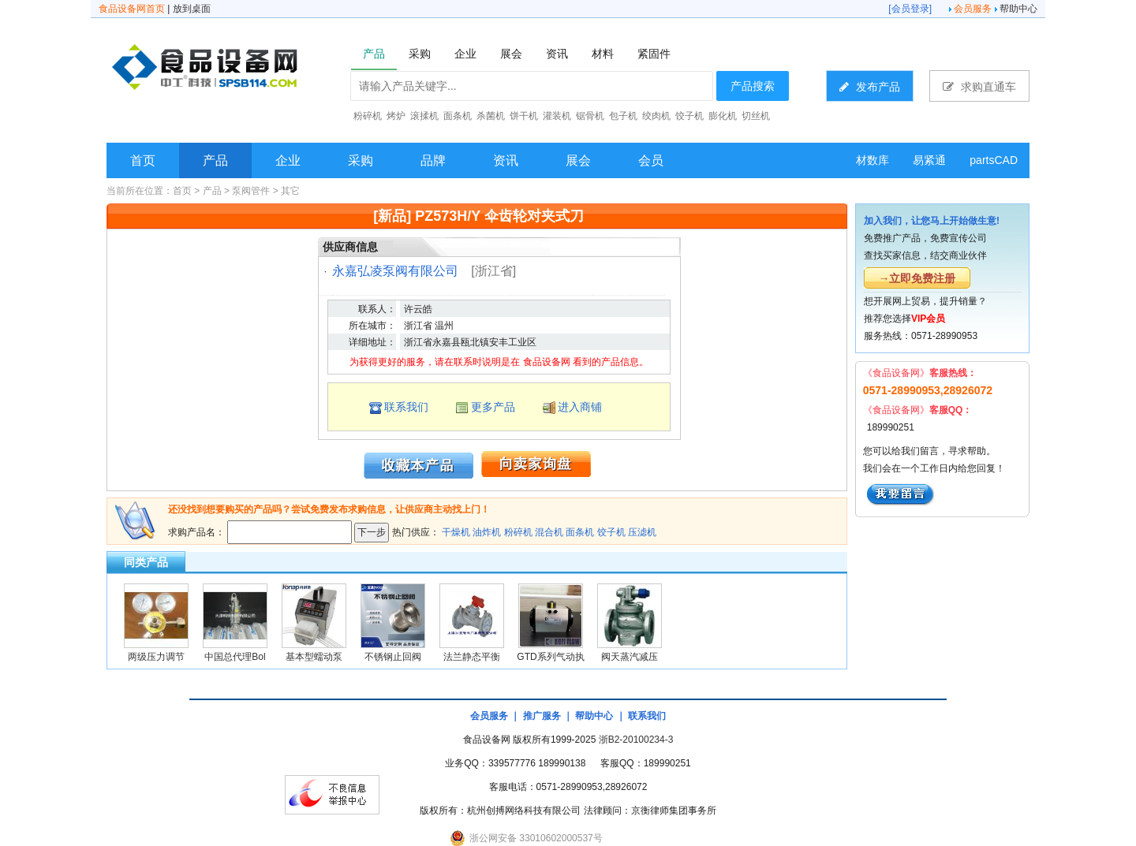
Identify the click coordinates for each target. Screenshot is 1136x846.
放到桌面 (192, 8)
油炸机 (487, 532)
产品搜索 (753, 86)
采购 (360, 160)
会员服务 (973, 8)
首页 (142, 160)
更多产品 (493, 407)
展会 (578, 160)
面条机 (580, 532)
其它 (290, 190)
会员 (650, 160)
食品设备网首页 (132, 8)
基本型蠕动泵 (314, 656)
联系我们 (406, 407)
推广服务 (542, 715)
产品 (215, 160)
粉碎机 (518, 532)
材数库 (872, 160)
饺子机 (611, 532)
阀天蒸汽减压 (629, 656)
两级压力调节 (156, 656)
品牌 (433, 160)
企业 (288, 160)
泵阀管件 (251, 190)
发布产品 (869, 86)
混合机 (549, 532)
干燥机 (456, 532)
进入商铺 (580, 407)
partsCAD (994, 160)
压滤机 (642, 532)
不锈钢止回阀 (392, 656)
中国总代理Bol (234, 656)
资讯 (505, 160)
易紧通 (929, 160)
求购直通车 (979, 86)
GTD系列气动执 (550, 656)
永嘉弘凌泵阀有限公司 (395, 271)
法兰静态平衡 (471, 656)
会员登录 (910, 8)
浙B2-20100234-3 (636, 739)
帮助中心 (1018, 8)
